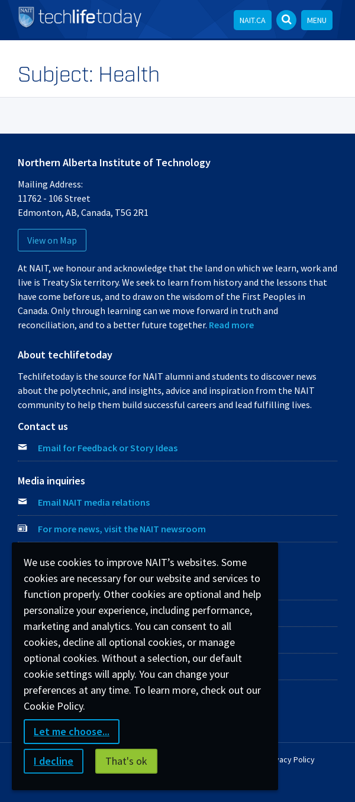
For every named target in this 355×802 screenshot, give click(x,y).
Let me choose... (71, 731)
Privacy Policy (290, 759)
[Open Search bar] (286, 20)
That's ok (126, 761)
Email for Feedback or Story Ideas (108, 448)
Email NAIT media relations (94, 502)
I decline (53, 761)
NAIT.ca (253, 20)
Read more (231, 325)
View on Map (52, 240)
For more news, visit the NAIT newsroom (122, 529)
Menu (317, 20)
